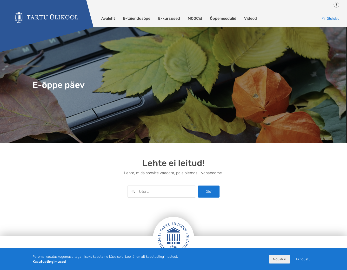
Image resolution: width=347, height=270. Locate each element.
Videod (250, 18)
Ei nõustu (303, 259)
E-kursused (169, 18)
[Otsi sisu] (330, 18)
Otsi (209, 192)
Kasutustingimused (49, 262)
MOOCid (195, 18)
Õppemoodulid (223, 18)
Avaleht (108, 18)
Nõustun (279, 259)
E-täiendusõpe (136, 18)
